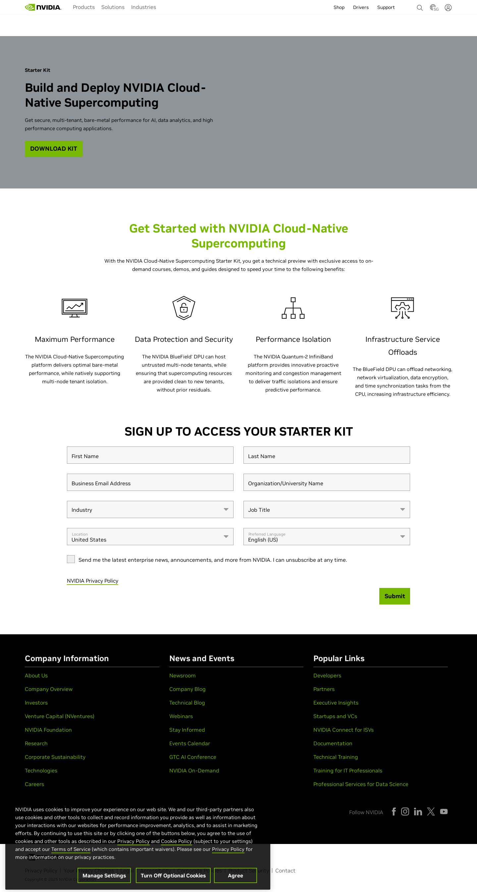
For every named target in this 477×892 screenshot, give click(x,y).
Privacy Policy (133, 850)
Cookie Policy (176, 850)
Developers (327, 675)
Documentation (332, 743)
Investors (36, 702)
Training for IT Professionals (347, 770)
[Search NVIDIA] (420, 6)
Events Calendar (189, 743)
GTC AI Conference (192, 757)
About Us (36, 675)
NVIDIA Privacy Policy (92, 580)
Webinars (181, 716)
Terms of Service (70, 858)
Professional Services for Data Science (360, 784)
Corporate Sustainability (55, 757)
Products (84, 7)
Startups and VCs (335, 716)
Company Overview (49, 689)
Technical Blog (187, 702)
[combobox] (150, 509)
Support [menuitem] (386, 7)
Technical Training (335, 757)
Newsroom (182, 675)
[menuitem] (84, 6)
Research (36, 743)
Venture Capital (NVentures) (59, 716)
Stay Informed (187, 729)
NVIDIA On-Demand (194, 770)
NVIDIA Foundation (48, 729)
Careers (34, 784)
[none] (420, 4)
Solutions (113, 7)
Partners (324, 689)
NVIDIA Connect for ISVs (343, 729)
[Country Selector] (433, 9)
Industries (143, 7)
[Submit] (394, 596)
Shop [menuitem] (339, 7)
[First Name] (150, 455)
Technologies (41, 770)
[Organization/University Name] (326, 482)
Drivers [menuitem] (361, 7)
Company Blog (187, 689)
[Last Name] (326, 455)
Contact (285, 870)
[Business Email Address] (150, 482)
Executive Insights (335, 702)
